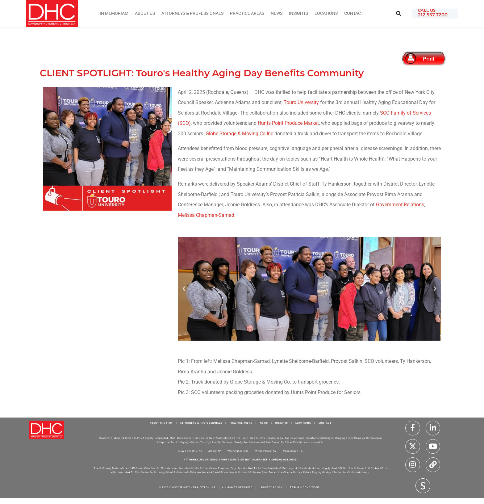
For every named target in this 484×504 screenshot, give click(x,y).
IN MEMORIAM (114, 13)
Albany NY (215, 451)
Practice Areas (247, 13)
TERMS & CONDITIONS (305, 487)
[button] (399, 14)
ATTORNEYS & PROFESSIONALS (201, 423)
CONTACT (325, 423)
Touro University (301, 102)
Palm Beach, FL (292, 451)
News (276, 13)
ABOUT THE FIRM (161, 423)
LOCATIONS (303, 423)
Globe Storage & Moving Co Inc (239, 133)
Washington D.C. (238, 451)
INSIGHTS (298, 13)
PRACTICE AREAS (241, 423)
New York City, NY (190, 451)
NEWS (264, 423)
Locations (326, 13)
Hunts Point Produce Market (288, 123)
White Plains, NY (266, 451)
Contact (353, 13)
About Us (145, 13)
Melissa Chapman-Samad (206, 215)
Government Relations (400, 205)
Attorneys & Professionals (192, 13)
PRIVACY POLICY (272, 487)
